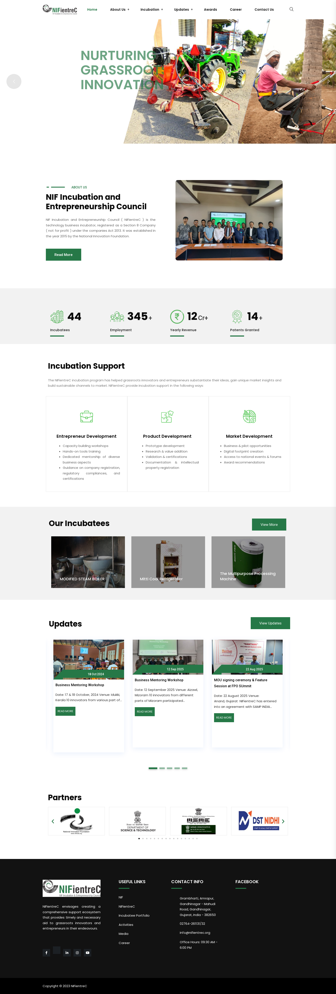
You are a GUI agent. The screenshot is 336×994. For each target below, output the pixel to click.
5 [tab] (185, 768)
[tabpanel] (168, 691)
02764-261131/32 (192, 923)
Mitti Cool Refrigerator (161, 579)
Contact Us (264, 9)
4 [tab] (177, 768)
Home (92, 9)
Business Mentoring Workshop (80, 685)
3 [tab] (170, 768)
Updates (181, 9)
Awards (210, 9)
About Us (118, 9)
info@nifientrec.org (195, 932)
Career (236, 9)
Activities (126, 924)
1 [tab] (153, 768)
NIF (121, 897)
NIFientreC (127, 906)
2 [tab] (162, 768)
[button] (139, 838)
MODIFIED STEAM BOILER (82, 579)
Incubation (150, 9)
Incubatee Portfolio (134, 915)
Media (123, 933)
